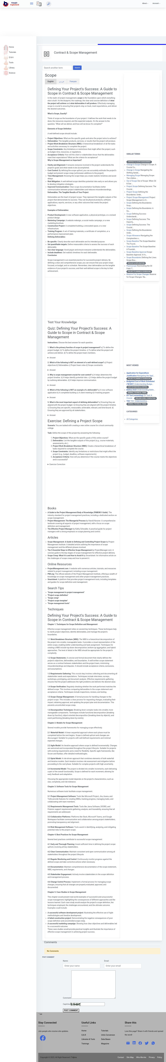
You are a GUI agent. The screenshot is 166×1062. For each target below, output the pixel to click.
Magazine (105, 1044)
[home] (11, 3)
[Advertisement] (78, 18)
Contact (121, 1057)
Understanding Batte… (140, 390)
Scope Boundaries (133, 257)
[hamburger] (31, 3)
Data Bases (105, 1039)
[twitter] (147, 1043)
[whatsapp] (153, 1043)
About (144, 3)
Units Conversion (108, 1035)
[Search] (48, 4)
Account (156, 3)
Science (9, 73)
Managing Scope (133, 175)
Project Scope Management (137, 197)
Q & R (83, 1035)
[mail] (128, 1043)
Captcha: (66, 1004)
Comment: (67, 998)
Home (9, 47)
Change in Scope (133, 165)
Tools (8, 62)
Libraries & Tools (88, 1039)
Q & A (8, 57)
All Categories (132, 419)
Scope (129, 203)
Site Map (130, 1057)
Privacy (152, 1057)
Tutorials (10, 52)
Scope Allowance (133, 236)
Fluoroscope (131, 266)
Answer (53, 358)
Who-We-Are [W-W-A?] (141, 1057)
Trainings (85, 1044)
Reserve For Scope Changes (137, 274)
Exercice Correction (57, 464)
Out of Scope (131, 181)
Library (9, 68)
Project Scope (132, 186)
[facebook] (43, 1038)
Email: (106, 961)
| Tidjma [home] (73, 1057)
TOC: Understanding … (137, 401)
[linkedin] (134, 1043)
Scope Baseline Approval (136, 252)
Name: (65, 961)
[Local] (39, 4)
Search (77, 68)
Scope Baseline (132, 241)
